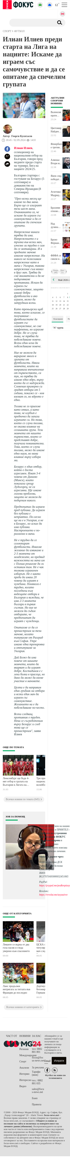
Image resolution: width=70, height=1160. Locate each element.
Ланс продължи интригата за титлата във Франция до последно (16, 989)
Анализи (24, 1067)
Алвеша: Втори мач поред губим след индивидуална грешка (56, 162)
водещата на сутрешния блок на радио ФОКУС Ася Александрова (53, 837)
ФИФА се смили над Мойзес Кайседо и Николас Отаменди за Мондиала (56, 257)
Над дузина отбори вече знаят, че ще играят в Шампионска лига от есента (56, 225)
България (24, 1043)
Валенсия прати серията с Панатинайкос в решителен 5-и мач (56, 114)
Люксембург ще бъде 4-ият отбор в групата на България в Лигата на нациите (16, 782)
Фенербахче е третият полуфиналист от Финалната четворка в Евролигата (56, 146)
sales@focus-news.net (38, 1090)
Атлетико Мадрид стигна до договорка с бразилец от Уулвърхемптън (56, 193)
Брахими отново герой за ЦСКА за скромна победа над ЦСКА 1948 (56, 209)
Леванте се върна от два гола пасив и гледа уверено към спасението (16, 948)
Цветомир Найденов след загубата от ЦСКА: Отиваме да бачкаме (56, 130)
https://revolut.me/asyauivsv (53, 894)
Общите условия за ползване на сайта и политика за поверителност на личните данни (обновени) (31, 1124)
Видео (22, 1086)
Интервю (24, 1073)
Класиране (58, 319)
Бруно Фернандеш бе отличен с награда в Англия (56, 241)
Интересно (25, 1080)
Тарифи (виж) (36, 1073)
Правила (36, 1104)
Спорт (22, 1061)
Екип (35, 1098)
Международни (25, 1055)
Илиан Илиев (23, 148)
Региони (24, 1049)
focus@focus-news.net (38, 1059)
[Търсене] (31, 22)
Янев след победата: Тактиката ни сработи (56, 177)
